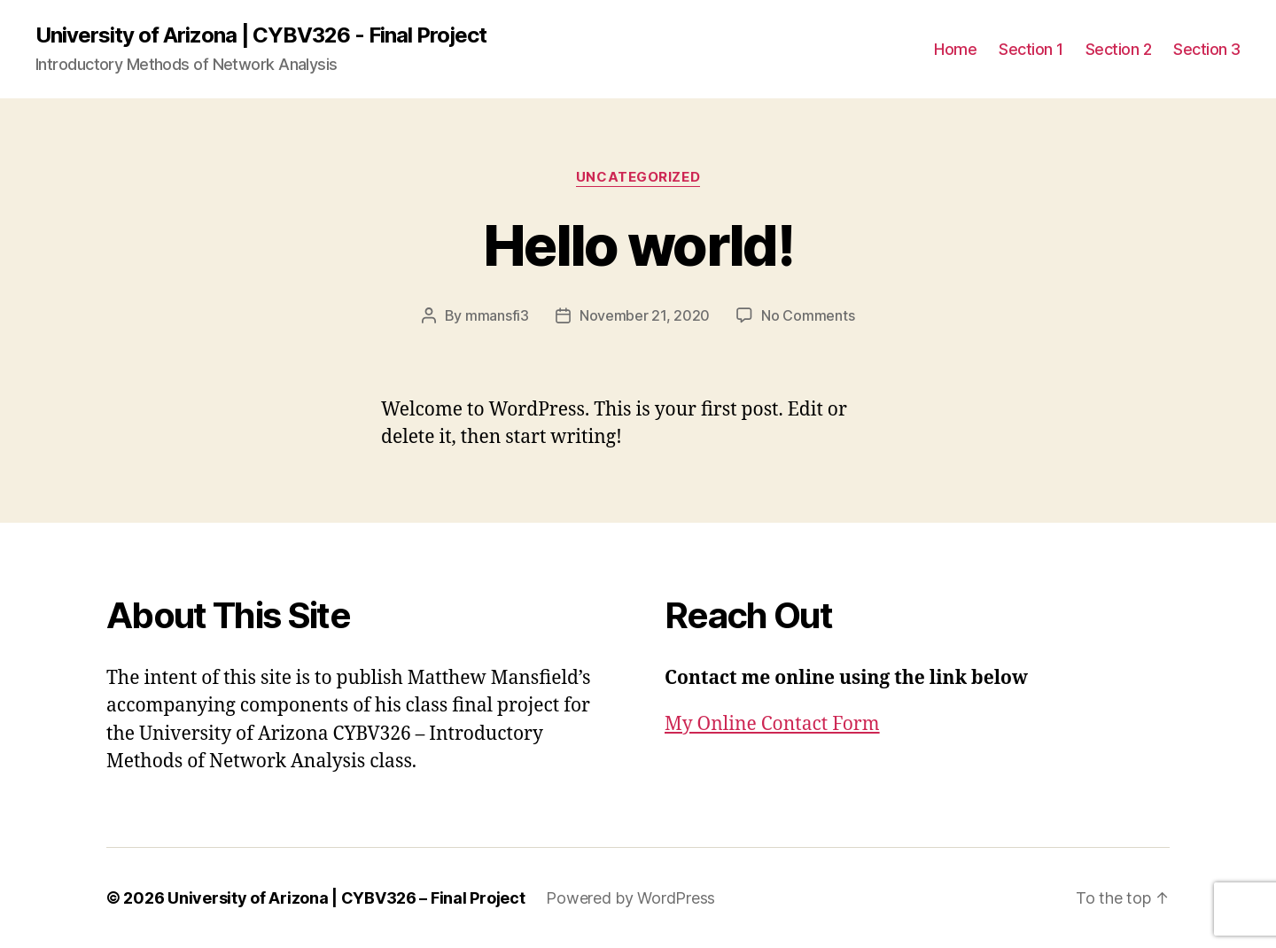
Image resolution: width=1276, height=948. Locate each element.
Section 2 (1118, 49)
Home (955, 49)
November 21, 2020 (645, 315)
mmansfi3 (497, 315)
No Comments (807, 315)
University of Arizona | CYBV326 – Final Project (346, 898)
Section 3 (1207, 49)
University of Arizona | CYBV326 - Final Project (260, 35)
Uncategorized (638, 177)
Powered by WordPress (630, 898)
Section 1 (1031, 49)
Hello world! (638, 245)
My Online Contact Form (772, 724)
